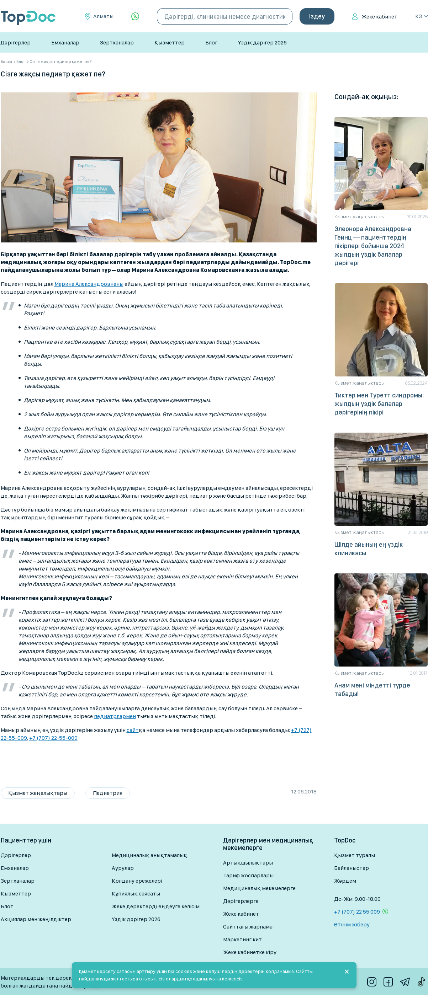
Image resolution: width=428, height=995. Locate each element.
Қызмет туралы (354, 855)
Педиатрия (107, 793)
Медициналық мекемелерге (259, 888)
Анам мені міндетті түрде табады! (372, 689)
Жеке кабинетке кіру (249, 952)
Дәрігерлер (15, 42)
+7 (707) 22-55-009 (53, 737)
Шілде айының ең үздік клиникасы (368, 549)
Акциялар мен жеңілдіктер (36, 919)
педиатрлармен (115, 716)
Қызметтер (169, 42)
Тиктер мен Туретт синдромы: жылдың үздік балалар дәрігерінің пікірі (379, 403)
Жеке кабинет (379, 16)
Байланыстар (351, 868)
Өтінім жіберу (352, 924)
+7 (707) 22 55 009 (357, 911)
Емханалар (65, 42)
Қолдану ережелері (137, 880)
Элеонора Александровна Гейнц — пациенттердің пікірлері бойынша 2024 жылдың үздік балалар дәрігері (372, 246)
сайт (133, 730)
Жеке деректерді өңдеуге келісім (156, 906)
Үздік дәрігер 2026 (262, 42)
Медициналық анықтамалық (149, 855)
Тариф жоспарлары (248, 875)
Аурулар (123, 868)
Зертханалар (117, 42)
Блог (211, 42)
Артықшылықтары (248, 862)
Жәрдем (345, 880)
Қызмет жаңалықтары (37, 793)
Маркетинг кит (242, 939)
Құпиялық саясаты (136, 893)
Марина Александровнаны (88, 283)
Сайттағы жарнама (248, 926)
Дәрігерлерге (241, 901)
